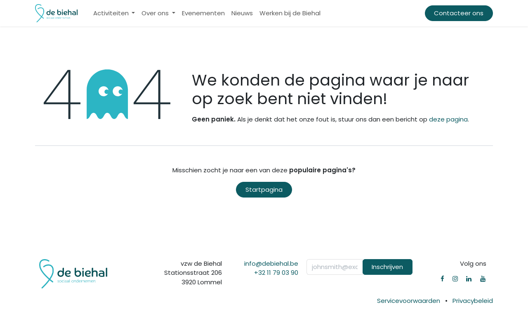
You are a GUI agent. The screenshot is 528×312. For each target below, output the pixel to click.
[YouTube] (483, 279)
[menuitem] (114, 13)
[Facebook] (442, 279)
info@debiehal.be (271, 263)
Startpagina (264, 189)
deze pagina (448, 119)
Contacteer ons (458, 13)
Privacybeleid (473, 300)
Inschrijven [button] (387, 266)
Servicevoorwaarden (408, 300)
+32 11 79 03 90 (276, 272)
